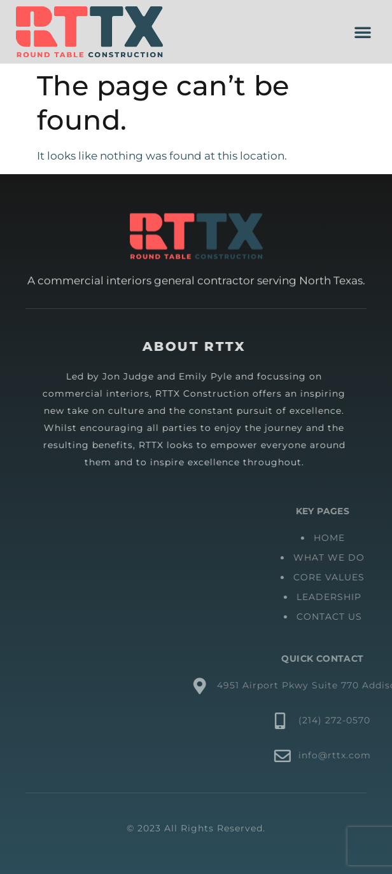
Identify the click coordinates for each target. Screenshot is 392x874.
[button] (362, 31)
